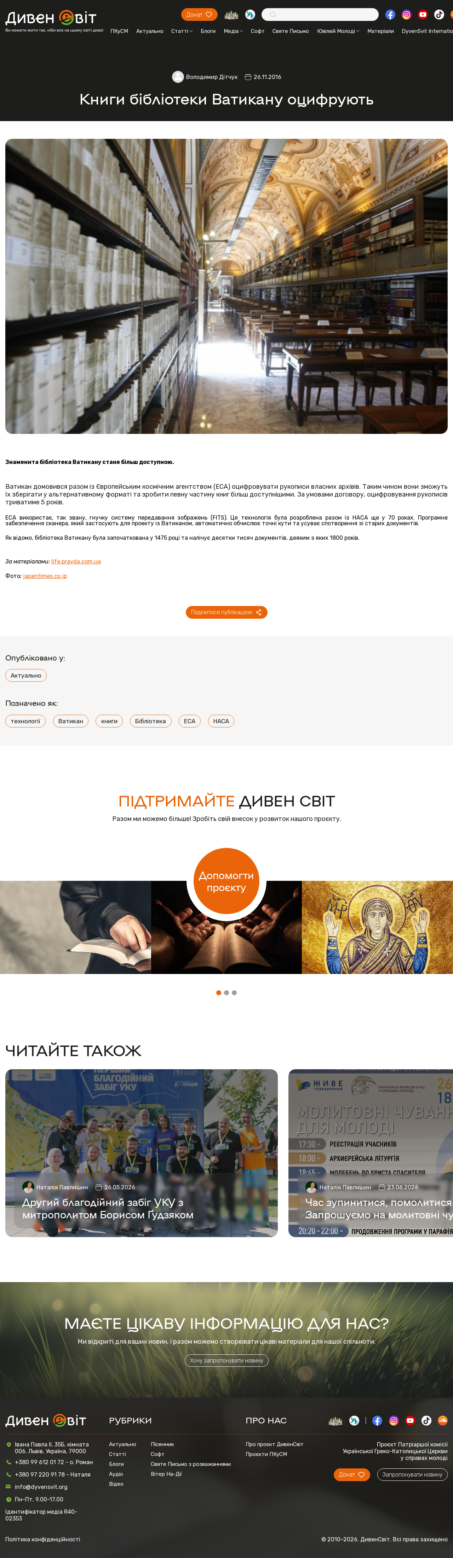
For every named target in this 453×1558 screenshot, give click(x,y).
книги (109, 721)
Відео (116, 1484)
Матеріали (380, 31)
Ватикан (70, 721)
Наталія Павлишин (62, 1187)
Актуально (150, 31)
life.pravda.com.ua (76, 562)
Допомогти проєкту (226, 881)
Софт (258, 31)
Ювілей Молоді (338, 31)
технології (25, 721)
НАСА (221, 721)
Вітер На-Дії (166, 1474)
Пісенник (162, 1444)
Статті (182, 31)
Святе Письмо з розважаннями (191, 1464)
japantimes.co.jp (45, 576)
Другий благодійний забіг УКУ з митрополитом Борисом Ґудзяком (108, 1207)
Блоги (208, 31)
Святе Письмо (291, 31)
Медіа (233, 31)
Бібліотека (150, 721)
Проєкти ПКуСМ (266, 1454)
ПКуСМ (119, 31)
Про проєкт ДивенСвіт (275, 1444)
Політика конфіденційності (42, 1539)
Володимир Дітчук (211, 77)
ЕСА (189, 721)
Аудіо (116, 1474)
